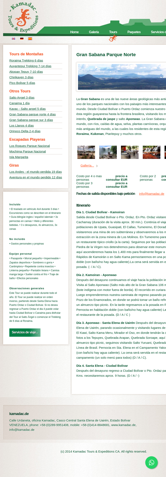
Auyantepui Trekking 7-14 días (30, 66)
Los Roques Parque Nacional (29, 146)
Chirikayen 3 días (21, 77)
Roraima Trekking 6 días (26, 60)
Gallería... (87, 165)
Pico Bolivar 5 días (22, 83)
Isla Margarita (18, 157)
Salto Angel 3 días (21, 97)
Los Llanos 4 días (21, 125)
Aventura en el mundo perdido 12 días (35, 177)
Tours (113, 32)
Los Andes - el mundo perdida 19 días (35, 171)
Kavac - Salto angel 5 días (27, 108)
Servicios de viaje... (25, 332)
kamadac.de (29, 17)
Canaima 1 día (19, 103)
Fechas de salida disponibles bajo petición (105, 193)
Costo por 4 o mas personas (89, 177)
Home (74, 32)
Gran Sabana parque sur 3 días (31, 120)
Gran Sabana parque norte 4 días (32, 114)
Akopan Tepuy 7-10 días (26, 71)
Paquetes (133, 32)
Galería (94, 32)
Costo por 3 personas (84, 184)
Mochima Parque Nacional (27, 151)
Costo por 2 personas (148, 177)
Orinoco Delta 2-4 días (24, 131)
